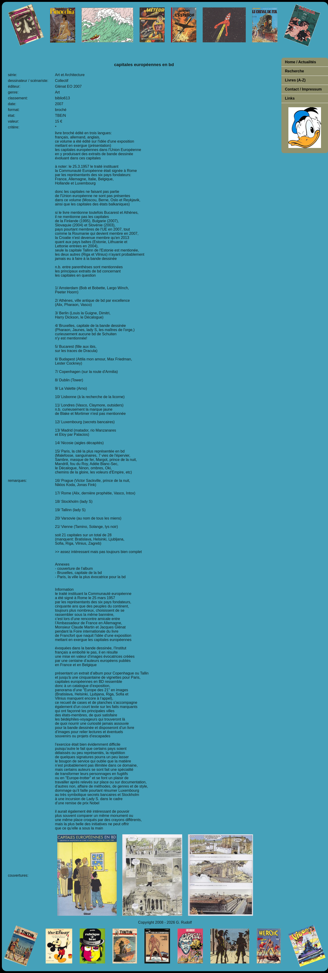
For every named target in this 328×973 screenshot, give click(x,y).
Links (290, 98)
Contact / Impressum (303, 89)
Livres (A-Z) (295, 80)
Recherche (294, 71)
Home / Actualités (300, 62)
